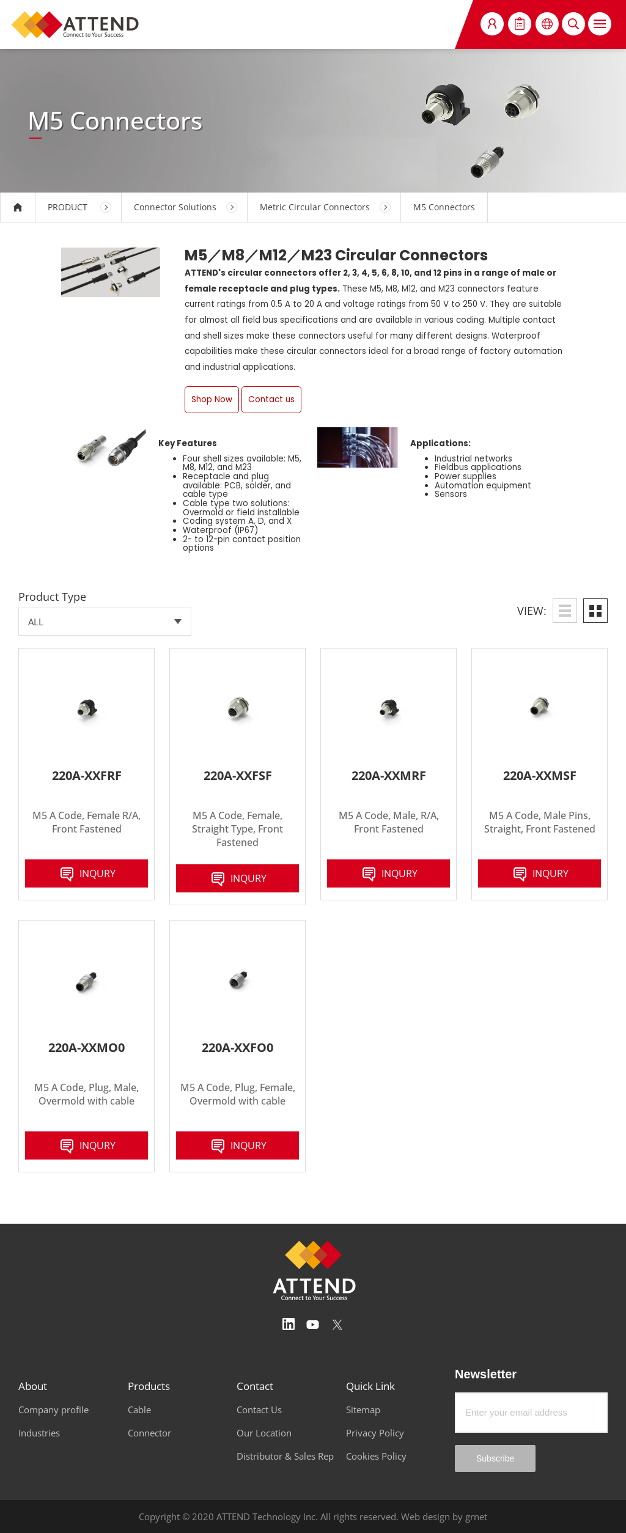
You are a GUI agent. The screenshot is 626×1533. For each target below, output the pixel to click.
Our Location (264, 1433)
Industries (39, 1433)
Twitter (337, 1324)
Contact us (271, 399)
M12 (273, 255)
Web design (425, 1516)
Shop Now (211, 399)
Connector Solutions (175, 207)
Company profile (53, 1409)
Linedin (288, 1324)
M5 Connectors (444, 207)
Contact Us (259, 1409)
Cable (139, 1409)
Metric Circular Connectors (315, 207)
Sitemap (363, 1409)
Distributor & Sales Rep (285, 1456)
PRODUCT (67, 207)
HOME (18, 207)
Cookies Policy (376, 1456)
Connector (149, 1433)
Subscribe (495, 1458)
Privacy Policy (375, 1433)
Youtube (313, 1324)
